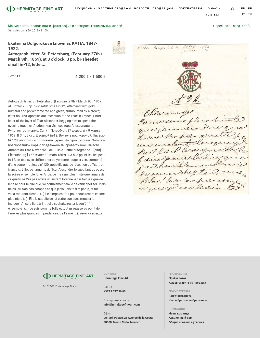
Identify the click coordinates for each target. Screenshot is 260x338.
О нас (214, 8)
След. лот (240, 26)
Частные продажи (114, 8)
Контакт (213, 14)
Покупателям (192, 8)
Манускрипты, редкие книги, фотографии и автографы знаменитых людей (65, 26)
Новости (141, 8)
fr (250, 8)
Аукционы (85, 8)
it (243, 14)
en (243, 8)
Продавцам (164, 8)
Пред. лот (223, 26)
